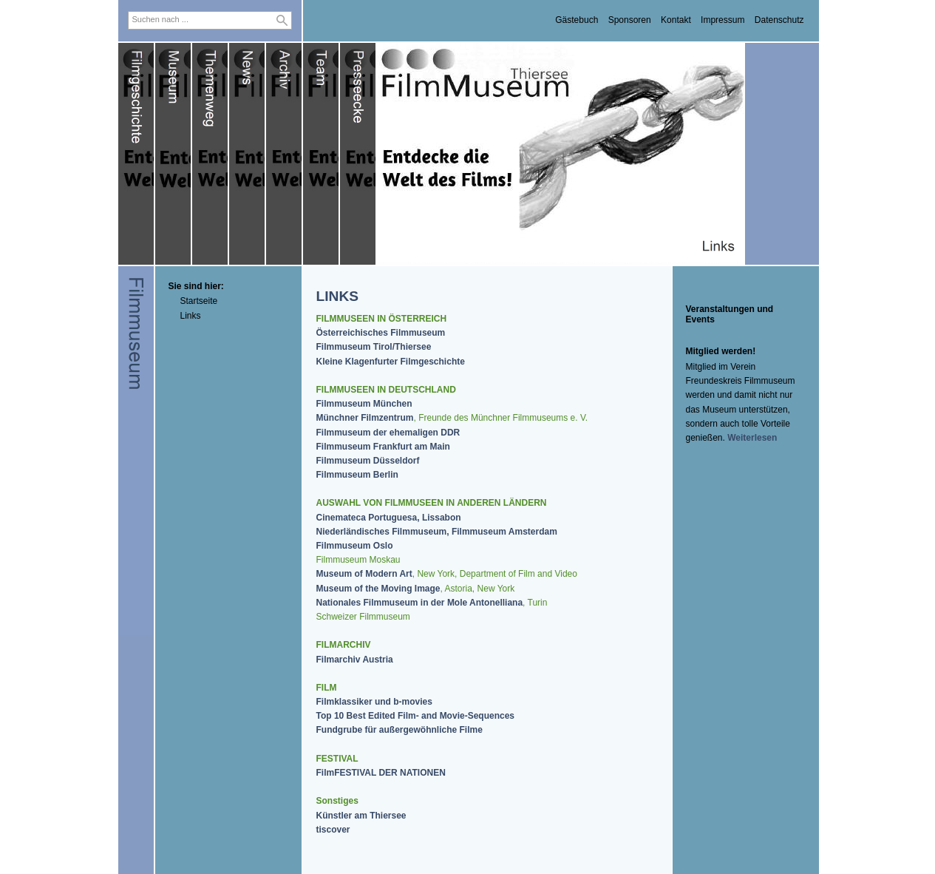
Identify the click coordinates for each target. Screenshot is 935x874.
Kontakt (676, 20)
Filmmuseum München (364, 404)
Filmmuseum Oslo (354, 546)
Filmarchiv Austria (354, 659)
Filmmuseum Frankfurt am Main (383, 446)
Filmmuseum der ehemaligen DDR (388, 432)
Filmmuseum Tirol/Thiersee (374, 347)
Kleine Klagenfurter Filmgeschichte (390, 361)
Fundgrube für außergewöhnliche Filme (399, 730)
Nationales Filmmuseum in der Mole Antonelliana (419, 602)
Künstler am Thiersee (361, 815)
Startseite (199, 301)
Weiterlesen (752, 438)
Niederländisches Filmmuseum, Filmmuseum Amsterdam (436, 531)
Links (190, 316)
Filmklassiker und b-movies (374, 702)
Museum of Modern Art (364, 574)
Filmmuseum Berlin (357, 475)
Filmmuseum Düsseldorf (368, 460)
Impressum (722, 20)
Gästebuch (576, 20)
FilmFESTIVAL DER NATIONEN (381, 773)
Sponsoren (629, 20)
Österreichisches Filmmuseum (381, 333)
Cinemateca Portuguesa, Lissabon (388, 517)
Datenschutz (779, 20)
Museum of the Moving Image (378, 588)
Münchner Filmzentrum (365, 418)
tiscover (333, 829)
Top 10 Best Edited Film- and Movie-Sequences (415, 716)
